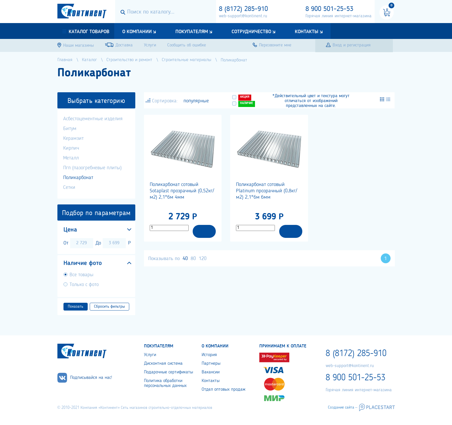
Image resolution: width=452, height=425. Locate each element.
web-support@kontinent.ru (243, 16)
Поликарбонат (78, 177)
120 (203, 258)
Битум (69, 128)
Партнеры (211, 363)
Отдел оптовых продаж (223, 389)
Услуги (150, 355)
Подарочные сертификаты (168, 372)
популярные (196, 101)
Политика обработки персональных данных (165, 383)
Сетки (69, 187)
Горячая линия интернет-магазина (338, 16)
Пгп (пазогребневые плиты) (92, 167)
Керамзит (73, 138)
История (209, 355)
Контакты (306, 31)
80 (193, 258)
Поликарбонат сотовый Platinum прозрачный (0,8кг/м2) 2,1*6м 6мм (266, 191)
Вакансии (211, 372)
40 (185, 258)
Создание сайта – (342, 407)
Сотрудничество (251, 31)
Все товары (81, 274)
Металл (71, 158)
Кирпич (71, 148)
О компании (137, 31)
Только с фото (84, 284)
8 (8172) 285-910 (243, 9)
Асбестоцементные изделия (93, 118)
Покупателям (191, 31)
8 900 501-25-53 (329, 9)
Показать (75, 306)
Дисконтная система (163, 363)
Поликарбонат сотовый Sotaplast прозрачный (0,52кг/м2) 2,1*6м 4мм (182, 191)
